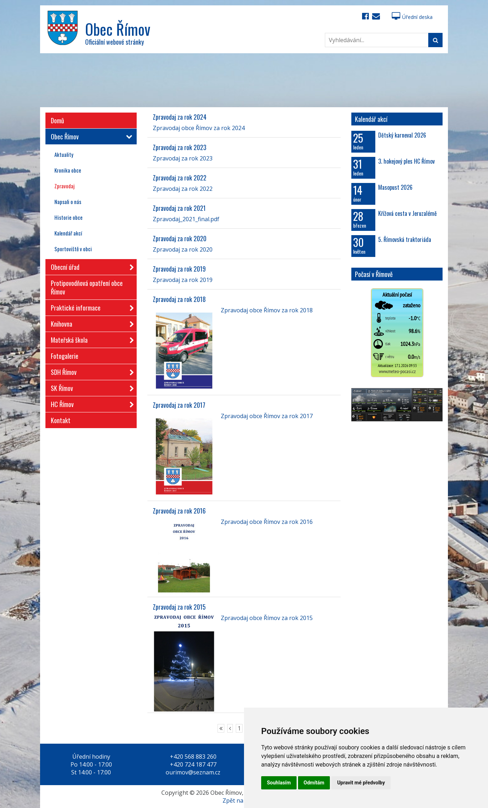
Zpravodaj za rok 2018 (179, 299)
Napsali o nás (67, 201)
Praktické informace (90, 306)
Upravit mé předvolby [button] (361, 782)
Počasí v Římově (374, 274)
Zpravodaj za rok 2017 (179, 405)
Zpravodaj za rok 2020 (179, 238)
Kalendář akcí (68, 233)
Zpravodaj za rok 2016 (179, 510)
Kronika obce (67, 170)
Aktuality (63, 154)
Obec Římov (90, 136)
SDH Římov (90, 371)
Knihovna (90, 322)
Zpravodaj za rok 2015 (179, 606)
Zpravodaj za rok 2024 (179, 117)
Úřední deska (412, 17)
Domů (57, 120)
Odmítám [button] (314, 782)
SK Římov (90, 387)
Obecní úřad (90, 266)
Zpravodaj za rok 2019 (179, 268)
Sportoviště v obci (73, 249)
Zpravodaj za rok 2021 (179, 208)
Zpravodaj (64, 186)
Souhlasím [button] (279, 782)
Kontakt (60, 420)
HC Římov (90, 403)
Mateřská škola (90, 338)
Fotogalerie (64, 356)
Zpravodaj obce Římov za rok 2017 (267, 416)
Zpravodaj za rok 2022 (179, 177)
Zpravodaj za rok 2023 (179, 147)
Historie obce (68, 217)
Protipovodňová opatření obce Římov (87, 287)
